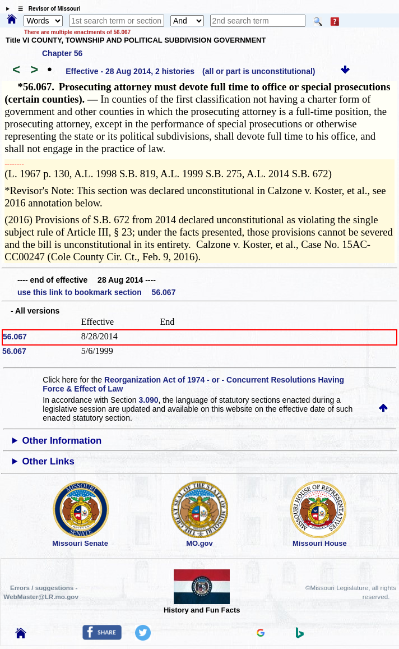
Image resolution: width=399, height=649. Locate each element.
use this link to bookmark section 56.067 (96, 292)
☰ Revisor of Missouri (46, 9)
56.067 (15, 336)
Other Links (48, 461)
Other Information (62, 440)
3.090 (149, 399)
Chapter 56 (62, 53)
